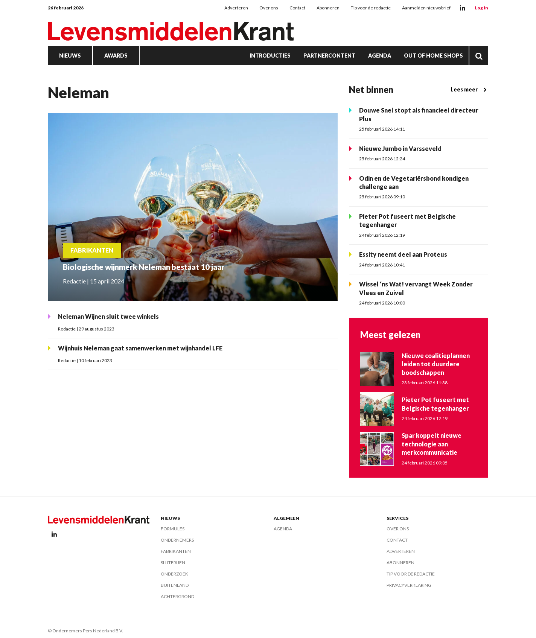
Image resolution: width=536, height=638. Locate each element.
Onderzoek (174, 574)
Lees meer (469, 89)
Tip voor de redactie (371, 8)
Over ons (268, 8)
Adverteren (236, 8)
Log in (481, 8)
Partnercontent (329, 55)
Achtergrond (177, 596)
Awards (116, 55)
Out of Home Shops (433, 55)
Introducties (270, 55)
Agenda (379, 55)
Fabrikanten (176, 551)
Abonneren (328, 8)
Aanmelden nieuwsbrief (426, 8)
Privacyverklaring (409, 585)
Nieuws (70, 55)
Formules (172, 528)
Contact (297, 8)
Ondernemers (177, 540)
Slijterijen (173, 562)
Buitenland (175, 585)
